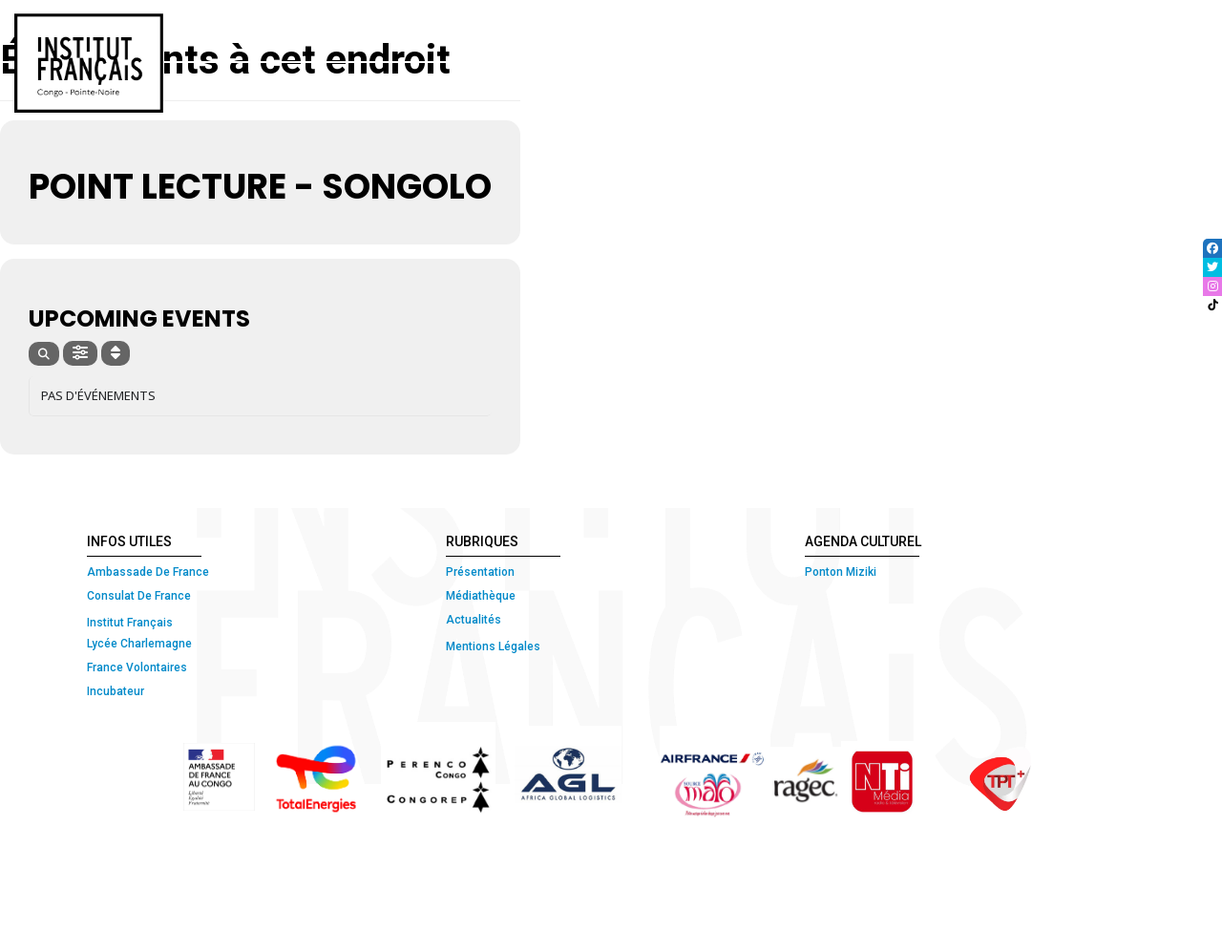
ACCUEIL (314, 30)
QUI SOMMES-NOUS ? (436, 30)
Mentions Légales (493, 646)
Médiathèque (481, 596)
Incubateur (115, 691)
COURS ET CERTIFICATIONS (629, 30)
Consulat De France (140, 596)
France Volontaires (137, 667)
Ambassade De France (148, 572)
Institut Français (130, 622)
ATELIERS (783, 30)
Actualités (473, 619)
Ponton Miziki (840, 572)
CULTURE (868, 30)
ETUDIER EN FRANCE (1130, 30)
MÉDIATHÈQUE (981, 30)
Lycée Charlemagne (139, 643)
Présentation (480, 572)
